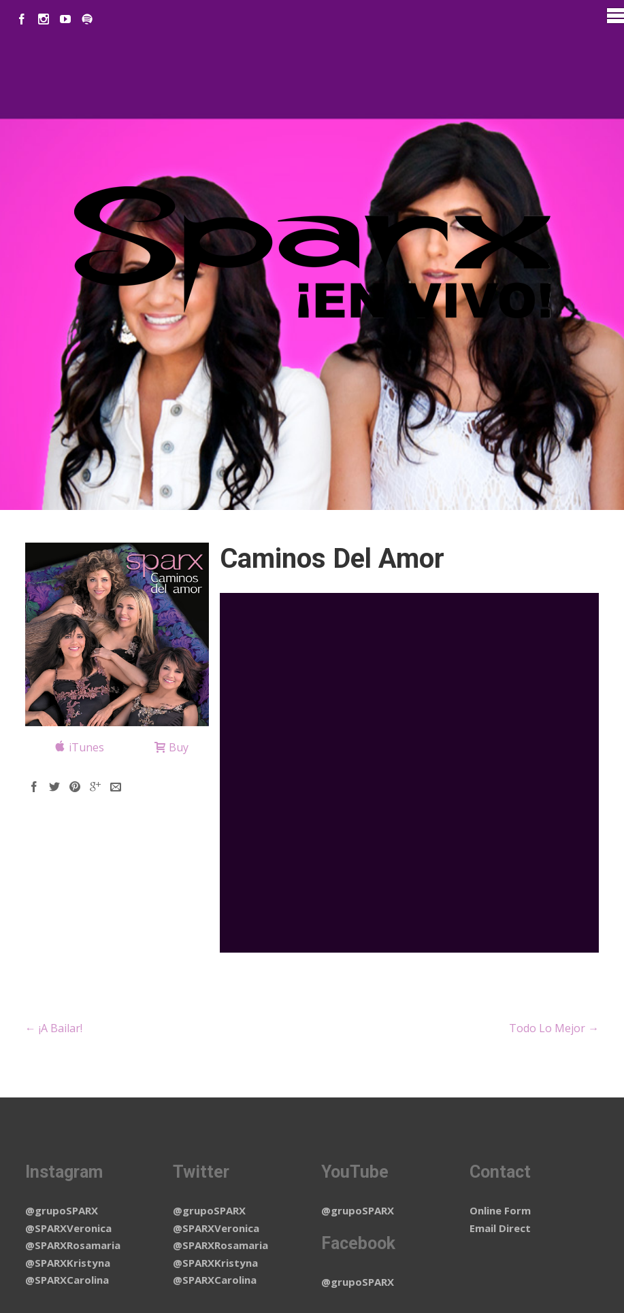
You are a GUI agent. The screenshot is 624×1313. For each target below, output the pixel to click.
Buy (178, 747)
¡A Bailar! (53, 1028)
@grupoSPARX (61, 1210)
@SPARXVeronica (68, 1228)
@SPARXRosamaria (72, 1245)
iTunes (86, 747)
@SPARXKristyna (67, 1262)
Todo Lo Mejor (554, 1028)
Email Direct (500, 1228)
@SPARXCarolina (67, 1279)
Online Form (500, 1210)
